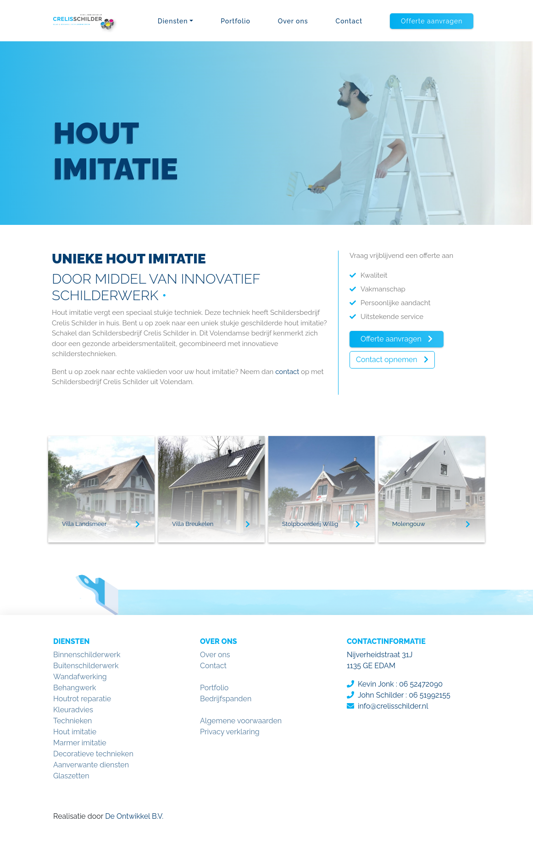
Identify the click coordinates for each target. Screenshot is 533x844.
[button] (431, 21)
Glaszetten (71, 775)
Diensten (173, 21)
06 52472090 (421, 684)
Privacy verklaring (230, 731)
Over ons (293, 21)
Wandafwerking (80, 676)
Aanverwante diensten (91, 764)
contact (287, 372)
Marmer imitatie (79, 742)
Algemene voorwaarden (241, 720)
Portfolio (235, 21)
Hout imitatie (74, 731)
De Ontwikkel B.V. (133, 816)
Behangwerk (74, 687)
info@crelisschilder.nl (393, 706)
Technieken (72, 720)
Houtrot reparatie (82, 698)
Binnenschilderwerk (86, 654)
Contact (349, 21)
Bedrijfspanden (225, 698)
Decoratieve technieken (93, 753)
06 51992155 (429, 695)
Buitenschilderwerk (85, 665)
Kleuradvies (73, 709)
